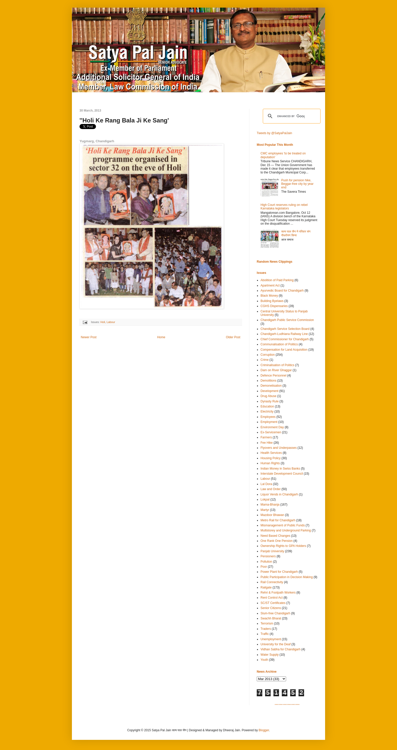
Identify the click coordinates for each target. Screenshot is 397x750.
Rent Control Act (272, 597)
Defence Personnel (273, 375)
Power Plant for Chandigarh (279, 572)
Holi (102, 322)
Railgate (266, 587)
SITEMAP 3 (285, 704)
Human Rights (270, 463)
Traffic (265, 634)
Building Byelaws (272, 301)
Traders (266, 629)
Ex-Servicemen (271, 432)
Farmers (266, 437)
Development (270, 391)
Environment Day (272, 427)
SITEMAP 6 (297, 704)
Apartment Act (270, 285)
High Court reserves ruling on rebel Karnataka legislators (284, 206)
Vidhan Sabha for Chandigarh (281, 649)
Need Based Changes (275, 536)
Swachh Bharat (271, 618)
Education (267, 406)
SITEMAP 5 (293, 704)
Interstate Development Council (282, 473)
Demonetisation (271, 385)
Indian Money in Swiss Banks (280, 468)
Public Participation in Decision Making (287, 577)
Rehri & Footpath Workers (278, 592)
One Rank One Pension (277, 541)
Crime (265, 360)
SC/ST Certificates (273, 603)
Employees (268, 417)
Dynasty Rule (270, 401)
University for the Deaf (276, 644)
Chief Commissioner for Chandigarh (285, 339)
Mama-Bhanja (270, 504)
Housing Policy (271, 458)
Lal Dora (266, 484)
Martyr (265, 510)
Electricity (267, 411)
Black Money (269, 295)
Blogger (264, 730)
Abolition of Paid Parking (277, 280)
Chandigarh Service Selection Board (285, 329)
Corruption (268, 354)
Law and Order (271, 489)
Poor (264, 566)
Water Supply (270, 654)
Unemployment (271, 639)
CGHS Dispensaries (274, 306)
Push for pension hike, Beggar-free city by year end (297, 183)
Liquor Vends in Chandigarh (279, 494)
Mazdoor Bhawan (272, 515)
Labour (111, 322)
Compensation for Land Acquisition (284, 349)
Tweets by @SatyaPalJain (274, 133)
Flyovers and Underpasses (279, 448)
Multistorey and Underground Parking (286, 530)
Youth (264, 660)
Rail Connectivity (272, 582)
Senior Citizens (271, 608)
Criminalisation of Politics (277, 365)
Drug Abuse (268, 396)
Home (161, 337)
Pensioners (268, 556)
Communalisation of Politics (279, 344)
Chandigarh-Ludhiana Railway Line (284, 334)
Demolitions (268, 380)
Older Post (233, 337)
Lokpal (265, 499)
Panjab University (272, 551)
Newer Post (88, 337)
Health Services (271, 453)
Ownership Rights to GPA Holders (283, 546)
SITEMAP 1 (277, 704)
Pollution (266, 561)
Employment (269, 422)
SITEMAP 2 (281, 704)
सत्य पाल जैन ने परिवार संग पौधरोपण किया (296, 233)
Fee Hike (267, 442)
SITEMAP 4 (289, 704)
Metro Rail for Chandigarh (278, 520)
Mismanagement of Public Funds (283, 525)
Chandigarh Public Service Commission (287, 320)
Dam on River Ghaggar (276, 370)
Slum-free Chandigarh (275, 613)
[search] (291, 116)
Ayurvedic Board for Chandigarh (282, 290)
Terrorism (267, 623)
